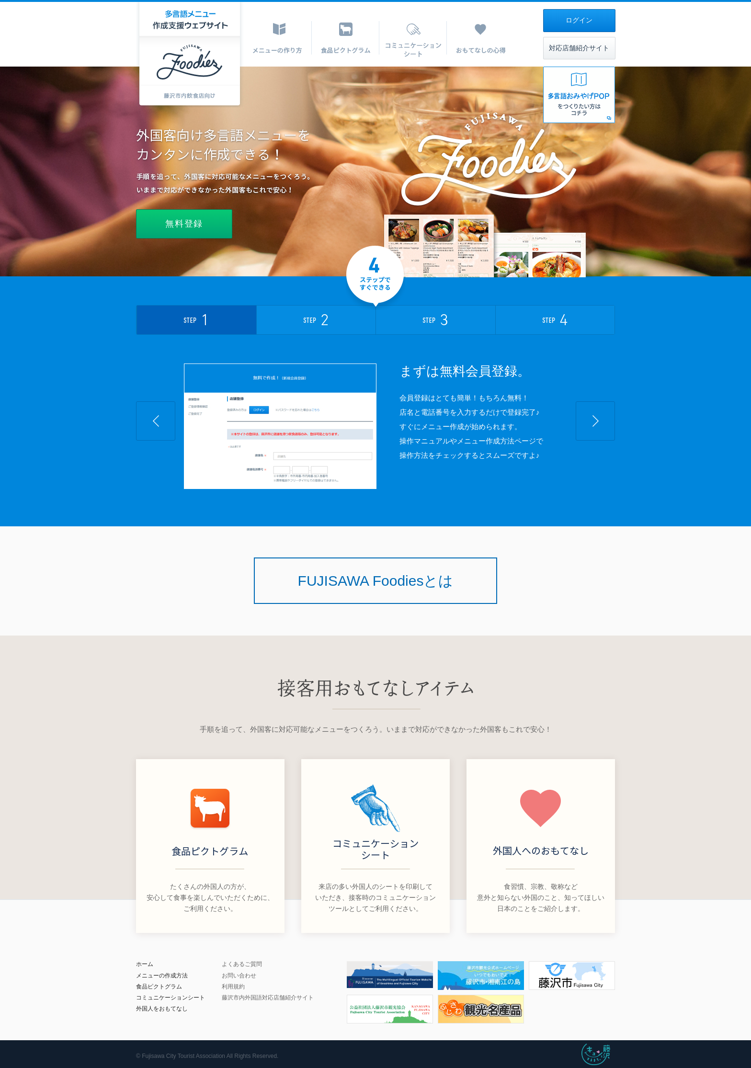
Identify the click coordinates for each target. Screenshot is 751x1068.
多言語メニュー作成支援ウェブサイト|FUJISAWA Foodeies (190, 54)
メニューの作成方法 (162, 975)
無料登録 (184, 223)
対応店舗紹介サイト (579, 48)
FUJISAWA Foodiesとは (376, 581)
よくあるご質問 (242, 964)
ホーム (144, 964)
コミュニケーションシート (170, 997)
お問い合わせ (239, 975)
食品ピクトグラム (159, 986)
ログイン (579, 20)
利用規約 (233, 986)
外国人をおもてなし (162, 1008)
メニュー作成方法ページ (496, 441)
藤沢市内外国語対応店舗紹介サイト (268, 997)
